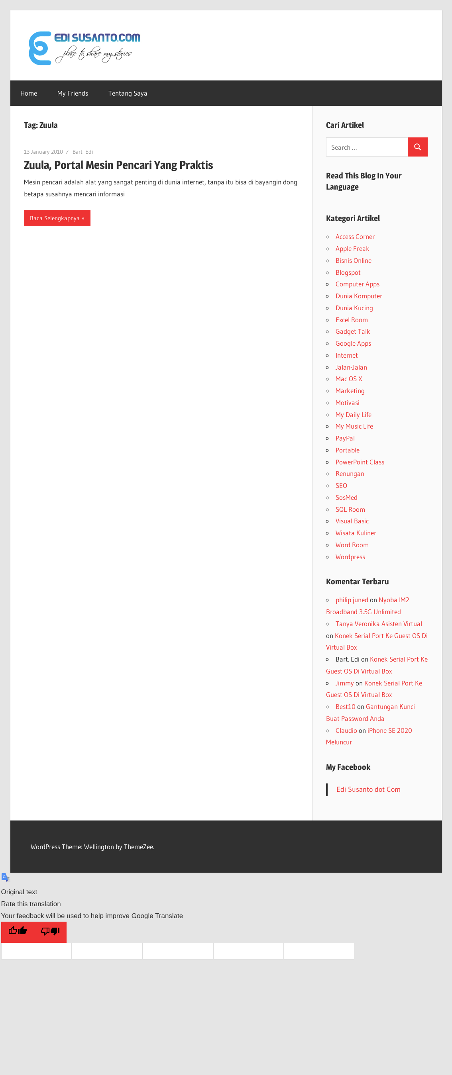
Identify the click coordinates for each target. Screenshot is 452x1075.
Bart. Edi (83, 151)
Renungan (350, 473)
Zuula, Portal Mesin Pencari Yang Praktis (118, 165)
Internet (347, 355)
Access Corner (355, 236)
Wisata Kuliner (356, 533)
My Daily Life (353, 414)
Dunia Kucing (354, 308)
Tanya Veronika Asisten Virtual (379, 623)
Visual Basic (352, 521)
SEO (341, 485)
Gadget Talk (353, 331)
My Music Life (354, 426)
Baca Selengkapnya (55, 218)
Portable (348, 450)
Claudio (346, 730)
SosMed (347, 497)
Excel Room (352, 319)
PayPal (345, 438)
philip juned (352, 599)
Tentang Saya (127, 93)
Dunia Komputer (359, 296)
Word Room (352, 544)
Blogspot (348, 272)
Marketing (350, 390)
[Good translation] (17, 932)
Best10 (346, 706)
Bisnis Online (353, 260)
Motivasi (348, 402)
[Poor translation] (50, 932)
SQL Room (350, 509)
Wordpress (350, 556)
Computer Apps (357, 284)
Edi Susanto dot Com (368, 789)
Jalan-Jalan (351, 367)
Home (28, 93)
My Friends (72, 93)
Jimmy (345, 683)
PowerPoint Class (360, 462)
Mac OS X (349, 378)
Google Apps (353, 343)
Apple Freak (352, 248)
